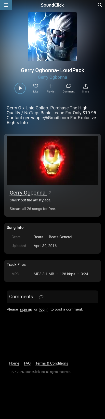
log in (43, 309)
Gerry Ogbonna (52, 77)
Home (14, 363)
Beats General (60, 237)
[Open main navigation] (6, 5)
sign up (26, 309)
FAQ (27, 363)
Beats (38, 237)
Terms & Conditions (51, 363)
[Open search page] (100, 5)
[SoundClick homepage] (52, 5)
